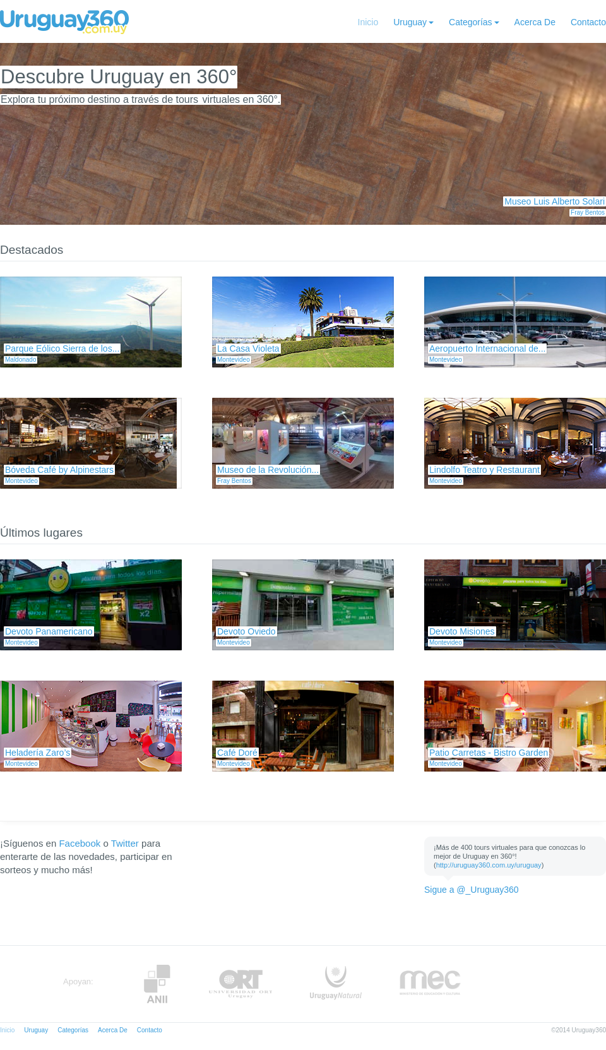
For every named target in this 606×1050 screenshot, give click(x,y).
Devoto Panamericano (49, 631)
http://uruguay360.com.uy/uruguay (489, 865)
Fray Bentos (588, 212)
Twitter (125, 843)
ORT (240, 984)
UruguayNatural (336, 984)
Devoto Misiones (462, 631)
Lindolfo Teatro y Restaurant (484, 470)
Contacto (588, 22)
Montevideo (233, 359)
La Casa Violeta (248, 348)
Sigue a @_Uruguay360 (471, 890)
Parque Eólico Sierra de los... (62, 348)
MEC (430, 984)
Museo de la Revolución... (268, 470)
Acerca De (535, 22)
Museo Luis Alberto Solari (554, 201)
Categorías (470, 22)
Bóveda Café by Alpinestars (59, 470)
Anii (157, 984)
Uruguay (410, 22)
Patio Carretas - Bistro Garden (488, 753)
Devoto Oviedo (246, 631)
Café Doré (237, 753)
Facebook (79, 843)
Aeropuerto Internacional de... (487, 348)
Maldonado (20, 359)
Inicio (368, 22)
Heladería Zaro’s (37, 753)
